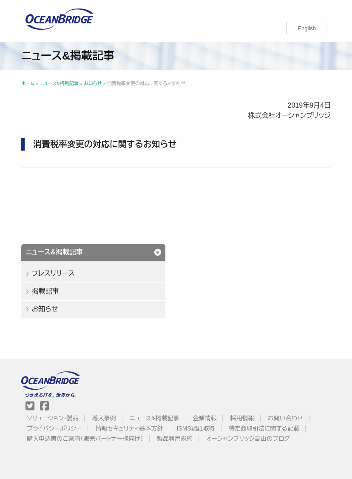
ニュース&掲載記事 (154, 418)
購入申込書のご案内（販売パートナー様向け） (85, 438)
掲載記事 (45, 291)
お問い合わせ (285, 418)
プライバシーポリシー (54, 428)
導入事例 (104, 418)
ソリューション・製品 (52, 418)
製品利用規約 (175, 438)
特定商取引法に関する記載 (264, 428)
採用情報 (242, 418)
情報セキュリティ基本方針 (129, 428)
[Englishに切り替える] (306, 28)
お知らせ (44, 309)
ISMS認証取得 (196, 428)
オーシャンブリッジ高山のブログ (248, 438)
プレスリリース (53, 273)
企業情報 (204, 418)
